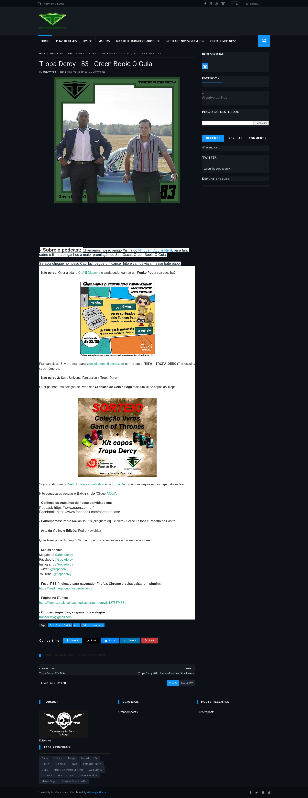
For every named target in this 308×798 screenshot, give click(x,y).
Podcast (92, 53)
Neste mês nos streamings (186, 41)
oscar (81, 53)
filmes (45, 764)
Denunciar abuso (216, 179)
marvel (85, 758)
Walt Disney (95, 770)
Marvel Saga (48, 781)
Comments (258, 138)
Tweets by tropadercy (216, 169)
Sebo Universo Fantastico (86, 484)
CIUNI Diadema (89, 273)
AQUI (110, 494)
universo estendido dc (73, 781)
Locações (47, 776)
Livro (75, 764)
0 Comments (98, 72)
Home (46, 41)
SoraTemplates (60, 792)
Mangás (105, 41)
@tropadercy (64, 555)
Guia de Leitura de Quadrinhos (139, 41)
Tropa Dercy (120, 484)
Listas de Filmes (67, 41)
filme (45, 758)
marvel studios (89, 776)
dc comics (60, 764)
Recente (213, 138)
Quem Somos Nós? (224, 41)
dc (95, 758)
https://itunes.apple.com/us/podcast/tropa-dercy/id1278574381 (82, 603)
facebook (184, 683)
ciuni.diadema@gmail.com (104, 364)
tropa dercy (108, 53)
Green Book (56, 53)
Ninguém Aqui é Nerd (155, 251)
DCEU (45, 770)
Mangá (72, 758)
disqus (170, 683)
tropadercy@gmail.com (55, 617)
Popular (235, 138)
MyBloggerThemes (98, 792)
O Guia (70, 53)
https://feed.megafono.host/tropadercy (65, 588)
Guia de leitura (66, 776)
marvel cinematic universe (68, 770)
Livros (89, 41)
